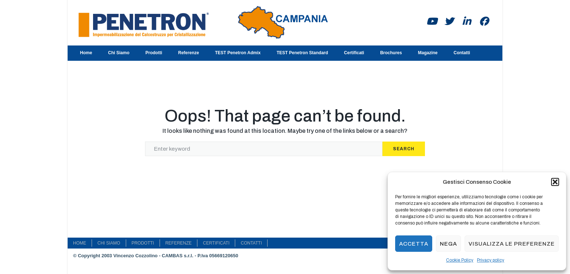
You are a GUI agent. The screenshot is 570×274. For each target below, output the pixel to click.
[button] (555, 182)
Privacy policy (490, 260)
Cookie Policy (459, 260)
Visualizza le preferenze (512, 244)
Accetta (413, 244)
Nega (448, 244)
